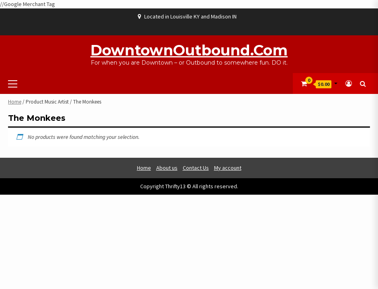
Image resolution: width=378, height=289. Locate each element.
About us (167, 167)
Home (14, 101)
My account (227, 167)
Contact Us (196, 167)
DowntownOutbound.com (189, 50)
